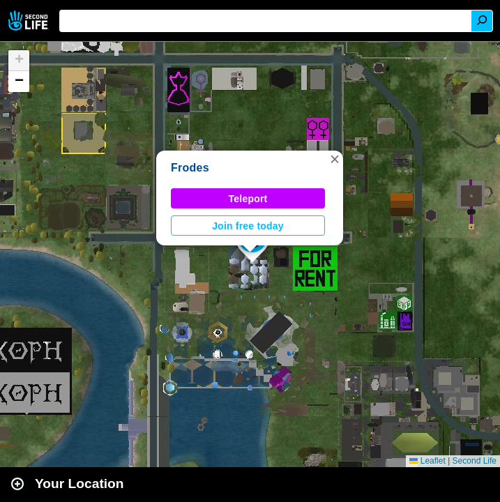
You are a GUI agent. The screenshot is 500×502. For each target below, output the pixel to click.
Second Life (29, 20)
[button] (334, 159)
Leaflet (427, 461)
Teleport (248, 198)
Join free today (248, 225)
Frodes (190, 168)
